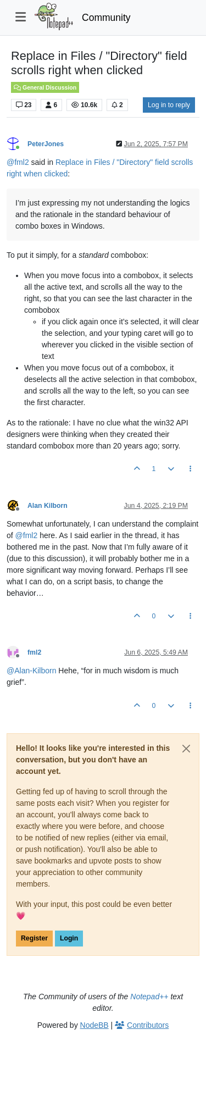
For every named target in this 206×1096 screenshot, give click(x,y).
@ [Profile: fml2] (18, 162)
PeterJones (45, 144)
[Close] (186, 748)
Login (69, 938)
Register (34, 938)
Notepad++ (149, 996)
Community (106, 17)
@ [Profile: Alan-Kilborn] (31, 670)
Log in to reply (169, 105)
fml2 (34, 652)
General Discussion (45, 87)
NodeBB (94, 1025)
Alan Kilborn (47, 506)
